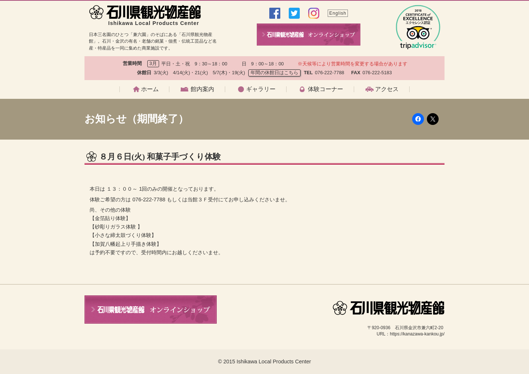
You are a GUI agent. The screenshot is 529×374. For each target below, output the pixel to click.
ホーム (150, 89)
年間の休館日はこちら (274, 72)
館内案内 (202, 89)
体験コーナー (325, 89)
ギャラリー (261, 89)
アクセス (387, 89)
